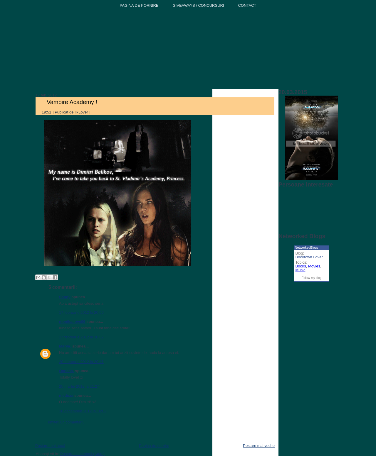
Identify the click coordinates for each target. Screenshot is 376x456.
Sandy (64, 297)
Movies (314, 266)
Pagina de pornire (154, 445)
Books (301, 266)
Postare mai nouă (50, 445)
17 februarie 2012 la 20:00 (81, 312)
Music (301, 270)
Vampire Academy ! (72, 102)
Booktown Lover (309, 257)
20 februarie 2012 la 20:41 (81, 362)
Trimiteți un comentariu (65, 422)
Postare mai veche (259, 445)
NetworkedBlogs (306, 247)
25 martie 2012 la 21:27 (79, 386)
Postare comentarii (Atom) (82, 454)
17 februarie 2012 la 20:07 (81, 337)
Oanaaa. (66, 371)
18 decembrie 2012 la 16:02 (82, 411)
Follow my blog (311, 277)
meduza (66, 395)
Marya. (65, 346)
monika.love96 (72, 321)
